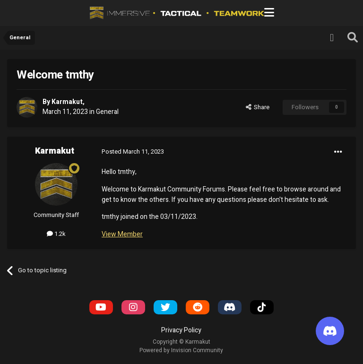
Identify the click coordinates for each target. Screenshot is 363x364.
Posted (133, 151)
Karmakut (67, 102)
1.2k (56, 233)
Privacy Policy (181, 330)
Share (257, 107)
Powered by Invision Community (181, 350)
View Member (122, 234)
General (107, 112)
